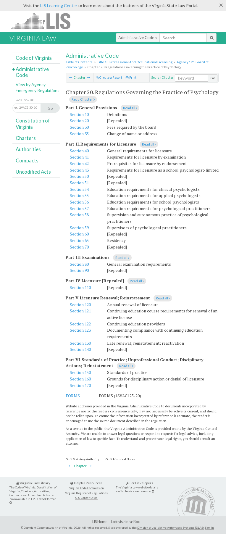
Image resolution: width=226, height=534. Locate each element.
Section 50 (79, 176)
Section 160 (80, 379)
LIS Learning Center (58, 5)
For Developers (139, 483)
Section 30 (79, 127)
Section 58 (79, 214)
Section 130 (80, 343)
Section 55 (79, 195)
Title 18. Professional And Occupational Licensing (134, 62)
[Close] (221, 5)
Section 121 (80, 311)
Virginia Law (32, 38)
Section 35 (79, 133)
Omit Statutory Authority (82, 459)
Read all (130, 108)
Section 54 (79, 189)
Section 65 (79, 240)
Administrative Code (137, 37)
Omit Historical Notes (120, 459)
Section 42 (79, 163)
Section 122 (80, 324)
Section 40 (79, 151)
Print (131, 77)
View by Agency (31, 84)
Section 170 (80, 385)
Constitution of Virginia (33, 123)
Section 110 (80, 287)
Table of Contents (79, 62)
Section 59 (79, 227)
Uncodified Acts (33, 172)
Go (212, 78)
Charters (26, 138)
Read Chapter (83, 99)
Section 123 (80, 330)
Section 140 (80, 349)
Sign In (209, 527)
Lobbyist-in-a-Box (125, 522)
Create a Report (109, 77)
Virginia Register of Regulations (86, 493)
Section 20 (79, 120)
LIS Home (99, 522)
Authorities (28, 149)
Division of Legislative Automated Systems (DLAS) (170, 527)
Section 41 (79, 157)
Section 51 (79, 182)
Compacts (27, 160)
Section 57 (79, 208)
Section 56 (79, 202)
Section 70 (79, 247)
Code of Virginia (34, 58)
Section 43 (79, 170)
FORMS (73, 396)
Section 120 (80, 304)
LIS (44, 21)
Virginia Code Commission (86, 488)
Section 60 (79, 234)
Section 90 (79, 270)
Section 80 (79, 264)
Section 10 (79, 114)
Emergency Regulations (37, 90)
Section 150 (80, 372)
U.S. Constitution (86, 497)
